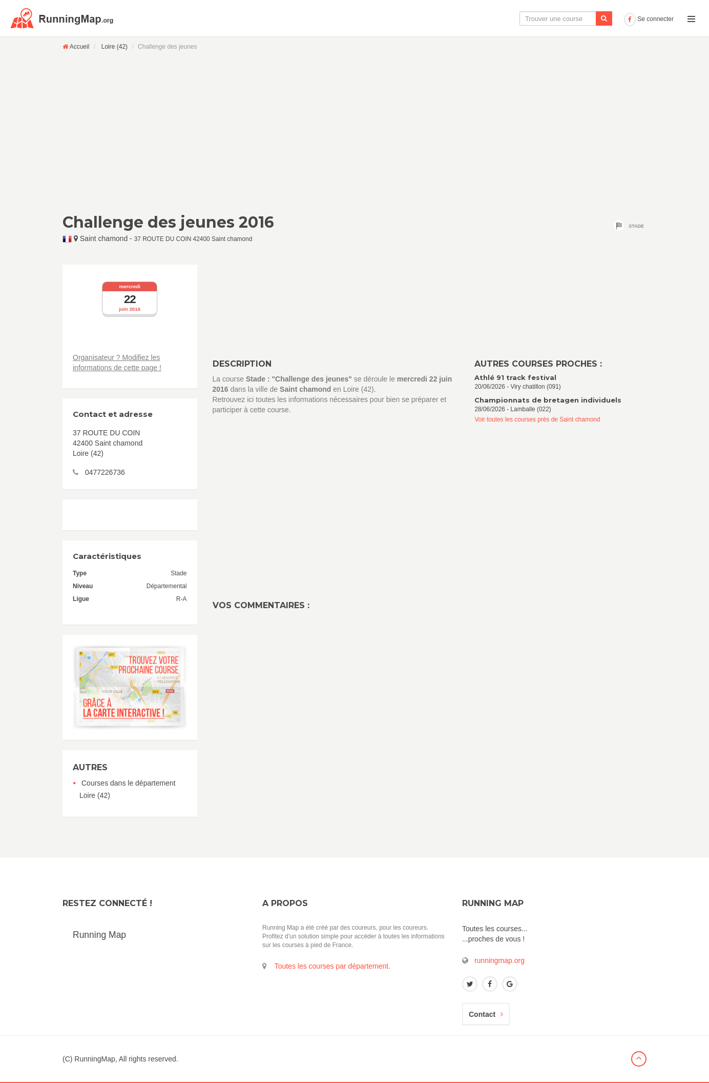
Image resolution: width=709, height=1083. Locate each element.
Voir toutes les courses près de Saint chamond (537, 419)
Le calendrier (518, 18)
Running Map (99, 935)
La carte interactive (450, 18)
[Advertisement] (354, 132)
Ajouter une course (584, 18)
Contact (486, 1014)
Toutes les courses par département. (332, 966)
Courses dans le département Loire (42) (127, 789)
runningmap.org (499, 960)
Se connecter (649, 19)
